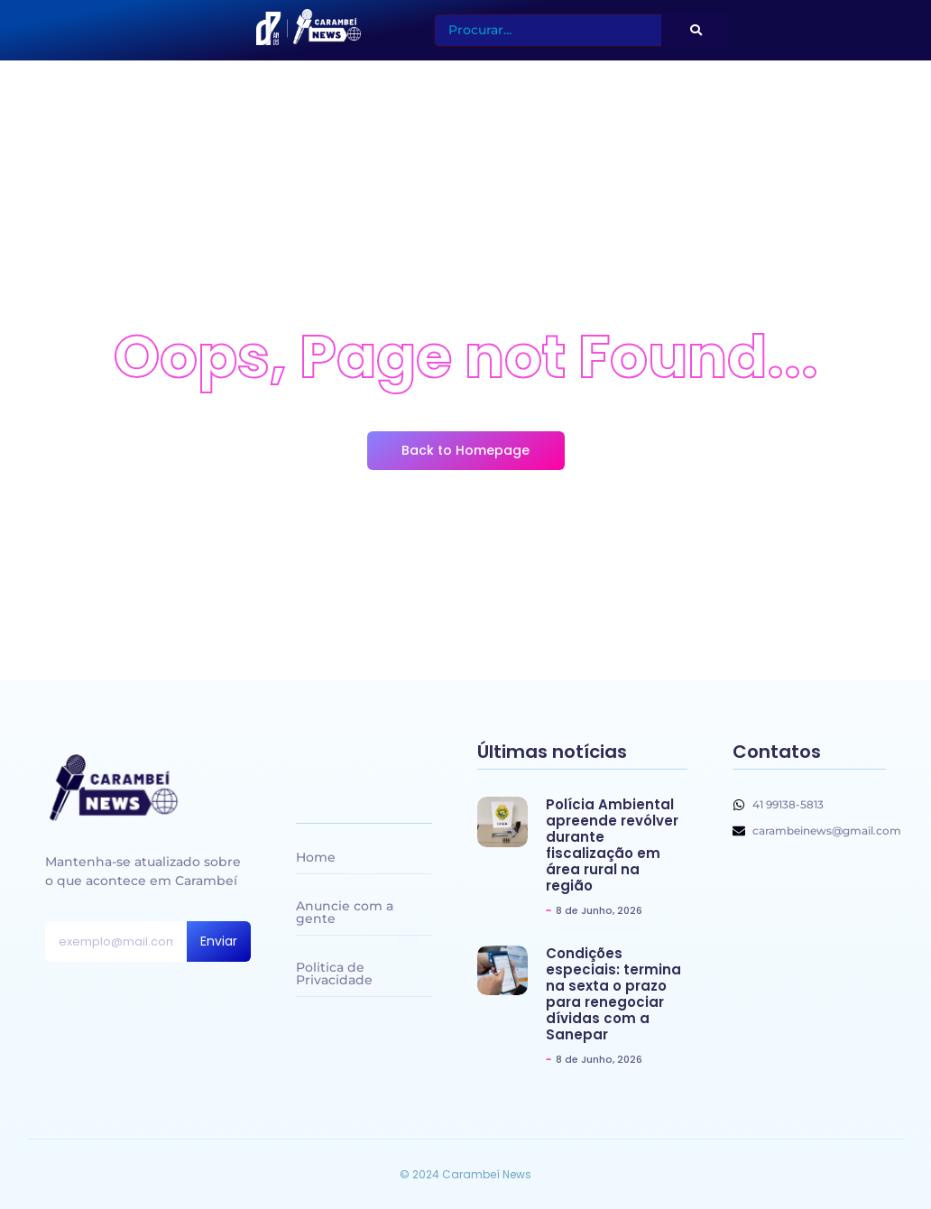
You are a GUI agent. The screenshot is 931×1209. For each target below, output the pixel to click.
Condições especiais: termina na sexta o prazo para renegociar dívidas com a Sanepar (613, 994)
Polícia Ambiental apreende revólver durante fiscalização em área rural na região (612, 845)
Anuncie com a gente (344, 912)
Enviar (218, 941)
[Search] (548, 30)
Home (316, 857)
